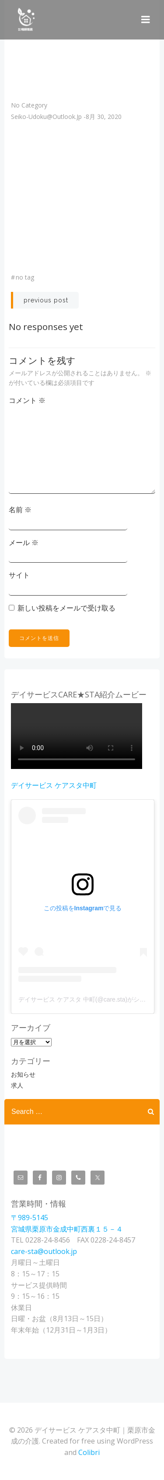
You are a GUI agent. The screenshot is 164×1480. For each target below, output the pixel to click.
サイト (19, 575)
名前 (20, 509)
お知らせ (23, 1074)
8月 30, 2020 (104, 116)
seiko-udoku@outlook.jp (46, 116)
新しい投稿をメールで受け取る (66, 608)
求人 (17, 1085)
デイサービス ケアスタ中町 (54, 785)
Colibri (89, 1452)
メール (23, 542)
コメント (27, 400)
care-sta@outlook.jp (44, 1251)
